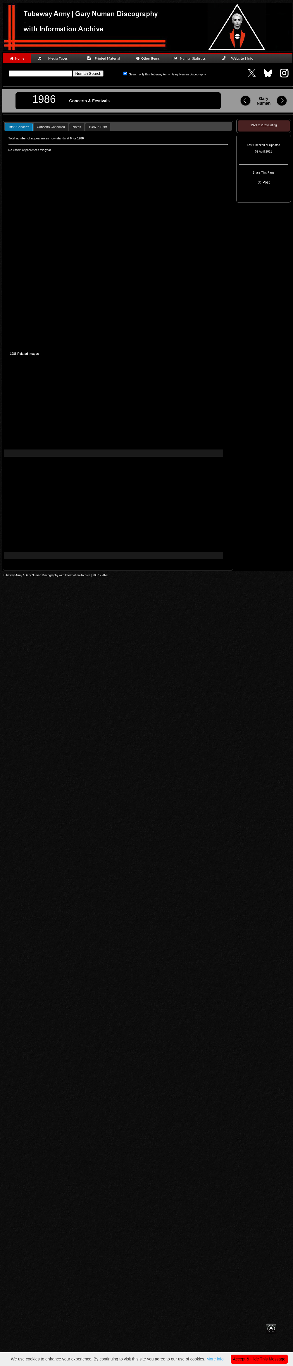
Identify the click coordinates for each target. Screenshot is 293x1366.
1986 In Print (98, 127)
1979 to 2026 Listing (264, 125)
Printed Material (105, 58)
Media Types (55, 58)
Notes (77, 127)
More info (214, 1359)
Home (16, 58)
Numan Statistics (190, 58)
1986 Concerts (18, 127)
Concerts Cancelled (51, 127)
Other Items (147, 58)
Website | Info (239, 58)
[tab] (19, 127)
